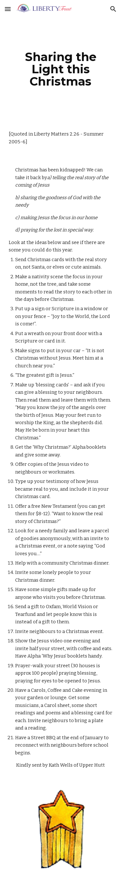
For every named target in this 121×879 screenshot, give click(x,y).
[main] (60, 69)
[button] (7, 9)
